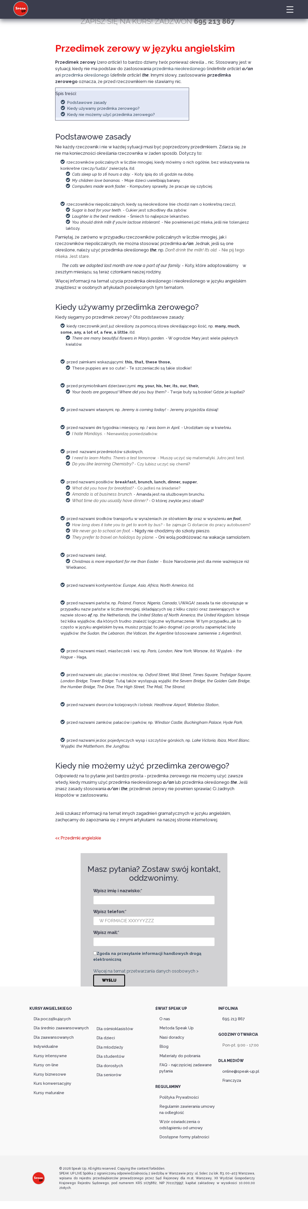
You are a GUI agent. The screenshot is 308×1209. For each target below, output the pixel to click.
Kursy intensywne (50, 1055)
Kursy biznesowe (49, 1074)
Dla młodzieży (109, 1047)
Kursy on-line (45, 1065)
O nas (164, 1018)
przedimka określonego (85, 75)
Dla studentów (110, 1056)
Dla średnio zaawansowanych (61, 1028)
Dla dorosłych (109, 1065)
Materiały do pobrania (179, 1055)
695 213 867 (233, 1018)
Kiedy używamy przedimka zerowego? (103, 108)
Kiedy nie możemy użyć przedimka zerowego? (111, 114)
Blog (163, 1046)
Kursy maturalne (48, 1092)
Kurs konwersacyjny (52, 1083)
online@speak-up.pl (240, 1071)
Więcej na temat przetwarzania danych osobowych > (145, 971)
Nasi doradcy (171, 1037)
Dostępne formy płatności (184, 1137)
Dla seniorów (108, 1074)
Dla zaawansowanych (53, 1037)
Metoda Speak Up (176, 1028)
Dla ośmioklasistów (114, 1028)
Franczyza (231, 1080)
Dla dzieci (105, 1037)
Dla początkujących (52, 1018)
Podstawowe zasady (87, 102)
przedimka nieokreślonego (179, 68)
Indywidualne (45, 1046)
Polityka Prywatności (179, 1097)
